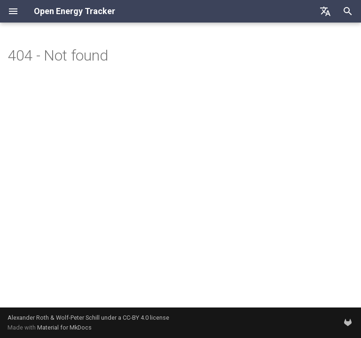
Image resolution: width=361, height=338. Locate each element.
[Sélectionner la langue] (325, 11)
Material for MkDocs (64, 327)
